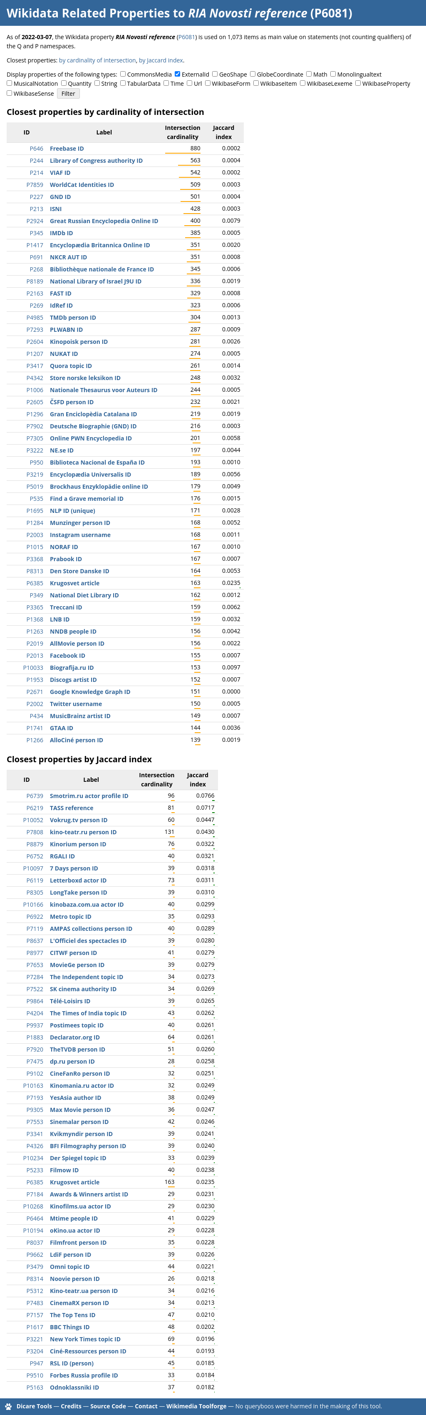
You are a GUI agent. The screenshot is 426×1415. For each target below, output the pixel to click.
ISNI (56, 209)
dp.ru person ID (72, 1061)
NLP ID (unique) (72, 511)
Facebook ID (67, 655)
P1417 (35, 245)
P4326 (35, 1146)
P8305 (35, 892)
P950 (36, 462)
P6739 (35, 796)
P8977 (35, 953)
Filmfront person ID (78, 1242)
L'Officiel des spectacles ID (88, 941)
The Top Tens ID (73, 1315)
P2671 (35, 692)
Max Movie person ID (80, 1110)
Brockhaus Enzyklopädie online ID (99, 486)
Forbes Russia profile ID (84, 1375)
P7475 (35, 1061)
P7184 (35, 1194)
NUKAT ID (64, 354)
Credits (71, 1406)
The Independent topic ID (86, 977)
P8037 (35, 1242)
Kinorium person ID (78, 844)
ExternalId (195, 74)
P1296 (35, 414)
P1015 (35, 547)
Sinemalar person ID (79, 1122)
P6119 (35, 880)
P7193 (35, 1098)
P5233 (35, 1170)
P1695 (35, 511)
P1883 (35, 1037)
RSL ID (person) (72, 1363)
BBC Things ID (70, 1327)
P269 (36, 305)
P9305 (35, 1110)
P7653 (35, 965)
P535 (36, 498)
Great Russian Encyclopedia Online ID (104, 221)
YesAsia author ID (76, 1098)
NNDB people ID (73, 631)
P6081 (186, 37)
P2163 (35, 293)
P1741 (35, 728)
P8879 (35, 844)
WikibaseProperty (386, 83)
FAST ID (61, 293)
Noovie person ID (75, 1279)
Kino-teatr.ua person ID (84, 1291)
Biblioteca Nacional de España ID (97, 462)
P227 (36, 197)
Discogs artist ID (73, 680)
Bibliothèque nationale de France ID (102, 269)
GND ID (60, 197)
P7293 (35, 329)
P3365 (35, 607)
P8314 (35, 1279)
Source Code (108, 1406)
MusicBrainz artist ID (80, 716)
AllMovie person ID (77, 643)
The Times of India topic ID (88, 1013)
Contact (146, 1406)
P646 (36, 148)
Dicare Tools (34, 1406)
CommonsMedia (149, 74)
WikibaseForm (231, 83)
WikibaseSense (34, 93)
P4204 (35, 1013)
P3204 (35, 1351)
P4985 (35, 317)
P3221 (35, 1339)
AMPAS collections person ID (91, 929)
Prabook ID (66, 559)
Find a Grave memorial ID (87, 498)
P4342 (35, 378)
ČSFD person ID (72, 402)
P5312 (35, 1291)
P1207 (35, 354)
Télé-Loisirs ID (70, 1001)
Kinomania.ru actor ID (82, 1085)
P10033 (33, 667)
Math (320, 74)
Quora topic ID (71, 366)
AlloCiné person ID (76, 740)
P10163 (33, 1085)
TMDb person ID (73, 317)
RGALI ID (62, 856)
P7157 (35, 1315)
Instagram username (80, 535)
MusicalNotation (36, 83)
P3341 (35, 1134)
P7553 (35, 1122)
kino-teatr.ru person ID (83, 832)
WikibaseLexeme (329, 83)
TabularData (144, 83)
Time (177, 83)
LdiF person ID (70, 1254)
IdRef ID (61, 305)
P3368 (35, 559)
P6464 (35, 1218)
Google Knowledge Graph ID (90, 692)
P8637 (35, 941)
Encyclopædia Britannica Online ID (100, 245)
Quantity (79, 83)
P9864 (35, 1001)
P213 (36, 209)
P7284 (35, 977)
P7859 (35, 185)
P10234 (33, 1158)
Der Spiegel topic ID (78, 1158)
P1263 (35, 631)
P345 (36, 233)
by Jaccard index (161, 60)
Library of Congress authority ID (96, 160)
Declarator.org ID (75, 1037)
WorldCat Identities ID (82, 185)
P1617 (35, 1327)
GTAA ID (61, 728)
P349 (36, 595)
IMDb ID (61, 233)
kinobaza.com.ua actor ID (87, 904)
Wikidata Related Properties (88, 13)
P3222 (35, 450)
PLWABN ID (66, 329)
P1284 (35, 523)
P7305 (35, 438)
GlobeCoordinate (280, 74)
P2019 (35, 643)
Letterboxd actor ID (78, 880)
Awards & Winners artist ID (89, 1194)
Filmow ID (64, 1170)
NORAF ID (64, 547)
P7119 (35, 929)
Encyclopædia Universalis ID (90, 474)
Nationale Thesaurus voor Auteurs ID (104, 390)
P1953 (35, 680)
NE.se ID (62, 450)
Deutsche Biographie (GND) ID (93, 426)
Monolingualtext (359, 74)
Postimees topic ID (77, 1025)
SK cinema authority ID (83, 989)
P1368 (35, 619)
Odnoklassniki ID (74, 1387)
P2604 (35, 342)
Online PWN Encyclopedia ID (91, 438)
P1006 (35, 390)
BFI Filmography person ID (88, 1146)
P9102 (35, 1073)
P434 (36, 716)
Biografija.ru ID (72, 667)
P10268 (33, 1206)
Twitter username (76, 704)
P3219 (35, 474)
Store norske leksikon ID (85, 378)
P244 (36, 160)
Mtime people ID (74, 1218)
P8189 (35, 281)
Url (198, 83)
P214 (36, 173)
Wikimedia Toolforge (196, 1406)
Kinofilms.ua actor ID (80, 1206)
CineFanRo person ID (80, 1073)
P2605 (35, 402)
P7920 (35, 1049)
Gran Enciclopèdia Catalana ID (93, 414)
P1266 (35, 740)
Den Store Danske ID (79, 571)
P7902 (35, 426)
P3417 (35, 366)
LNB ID (59, 619)
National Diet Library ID (84, 595)
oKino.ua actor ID (75, 1230)
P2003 (35, 535)
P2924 (35, 221)
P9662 (35, 1254)
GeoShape (233, 74)
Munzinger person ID (80, 523)
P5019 (35, 486)
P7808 (35, 832)
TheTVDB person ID (77, 1049)
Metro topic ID (71, 916)
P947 (36, 1363)
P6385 (35, 583)
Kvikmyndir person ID (81, 1134)
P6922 (35, 916)
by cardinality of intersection (97, 60)
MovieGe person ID (77, 965)
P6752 (35, 856)
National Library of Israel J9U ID (95, 281)
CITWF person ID (73, 953)
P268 (36, 269)
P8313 (35, 571)
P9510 (35, 1375)
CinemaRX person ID (79, 1303)
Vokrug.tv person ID (79, 820)
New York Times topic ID (85, 1339)
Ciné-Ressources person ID (88, 1351)
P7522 (35, 989)
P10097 (33, 868)
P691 (36, 257)
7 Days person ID (74, 868)
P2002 (35, 704)
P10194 (33, 1230)
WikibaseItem (278, 83)
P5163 (35, 1387)
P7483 (35, 1303)
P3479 (35, 1267)
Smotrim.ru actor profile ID (89, 796)
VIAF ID (60, 173)
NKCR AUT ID (68, 257)
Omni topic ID (70, 1267)
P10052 (33, 820)
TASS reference (71, 808)
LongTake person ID (78, 892)
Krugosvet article (74, 583)
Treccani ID (66, 607)
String (109, 83)
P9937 (35, 1025)
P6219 (35, 808)
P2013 (35, 655)
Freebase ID (67, 148)
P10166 (33, 904)
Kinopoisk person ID (79, 342)
